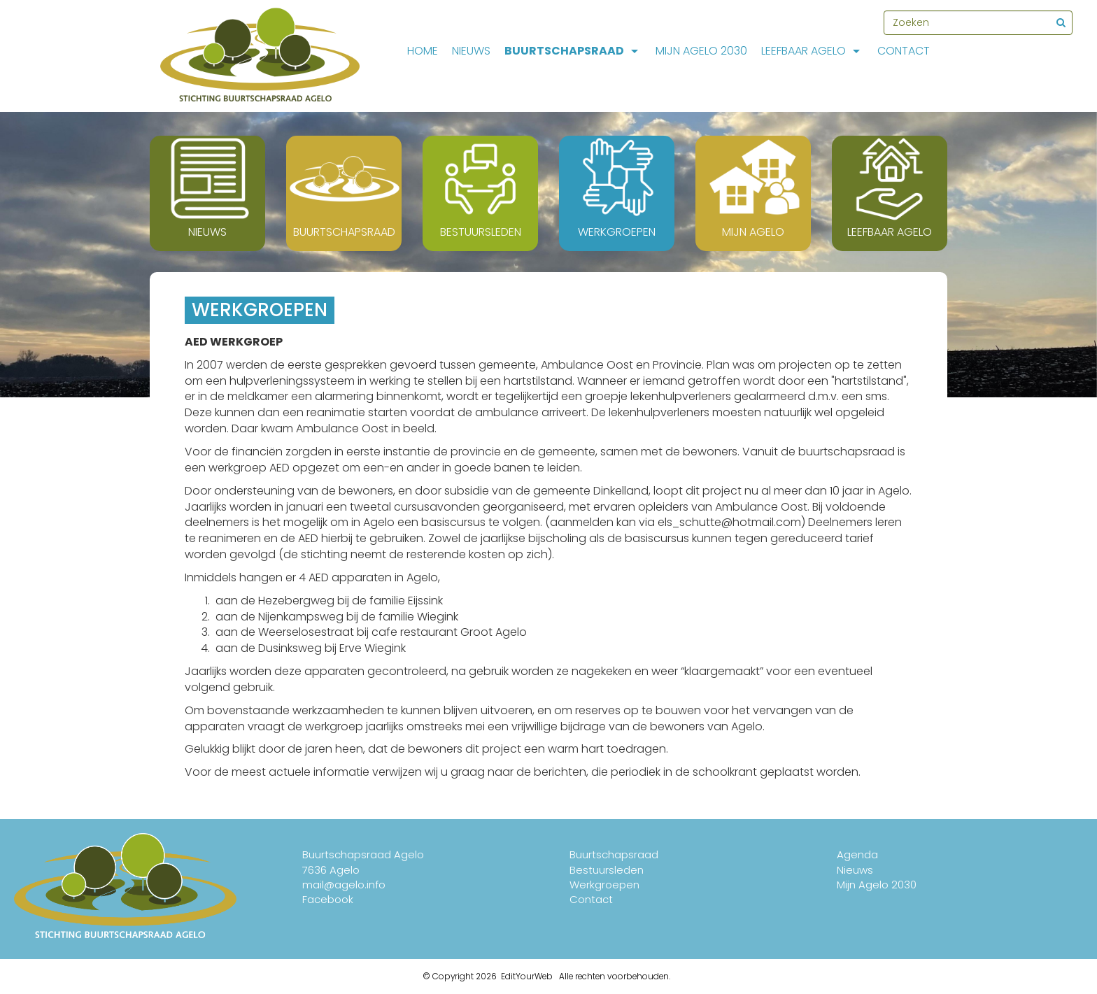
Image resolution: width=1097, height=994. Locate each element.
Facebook (327, 899)
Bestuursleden (606, 869)
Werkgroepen (604, 884)
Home (422, 51)
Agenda (857, 854)
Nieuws (471, 51)
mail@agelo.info (343, 884)
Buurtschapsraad (573, 51)
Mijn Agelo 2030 (701, 51)
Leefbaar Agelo (812, 51)
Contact (903, 51)
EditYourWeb (527, 976)
